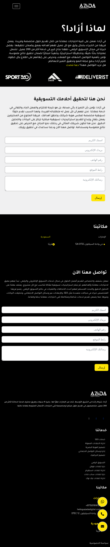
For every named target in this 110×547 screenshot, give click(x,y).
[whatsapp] (102, 502)
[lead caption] (102, 526)
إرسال (98, 198)
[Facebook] (103, 418)
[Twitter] (96, 418)
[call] (102, 514)
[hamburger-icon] (16, 6)
